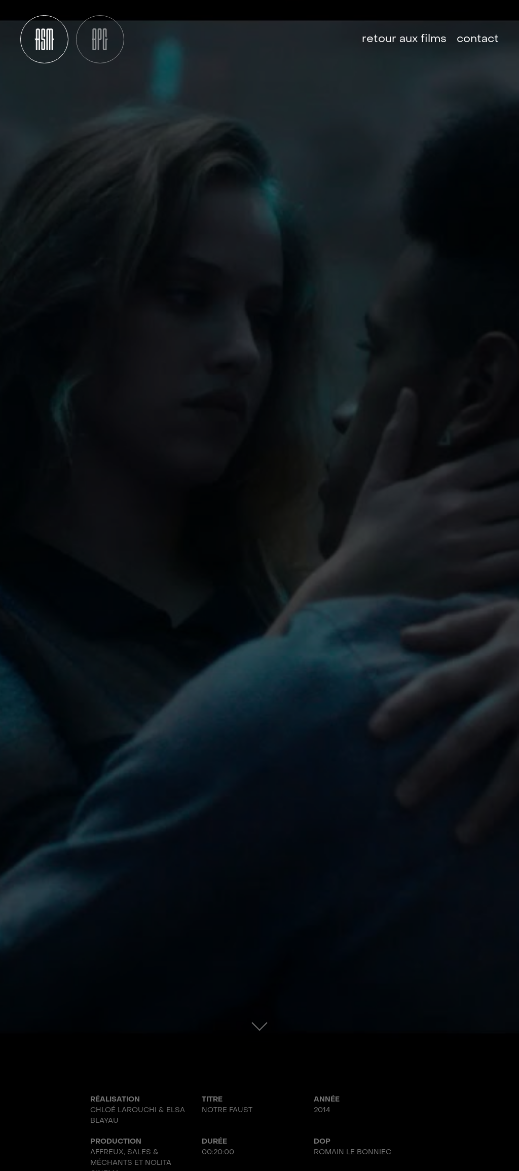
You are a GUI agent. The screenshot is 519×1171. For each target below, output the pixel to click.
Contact (478, 39)
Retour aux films (404, 39)
